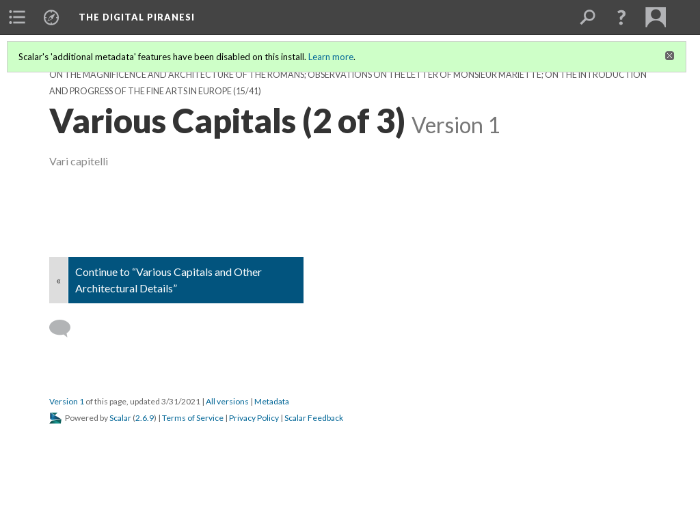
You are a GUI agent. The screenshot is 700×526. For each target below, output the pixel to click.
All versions (227, 401)
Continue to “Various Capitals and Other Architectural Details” (168, 279)
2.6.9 (144, 418)
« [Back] (58, 279)
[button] (621, 17)
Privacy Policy (254, 418)
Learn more (330, 56)
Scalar (120, 418)
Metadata (271, 401)
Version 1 (66, 401)
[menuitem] (17, 17)
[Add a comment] (66, 328)
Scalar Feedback (313, 418)
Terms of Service (193, 418)
